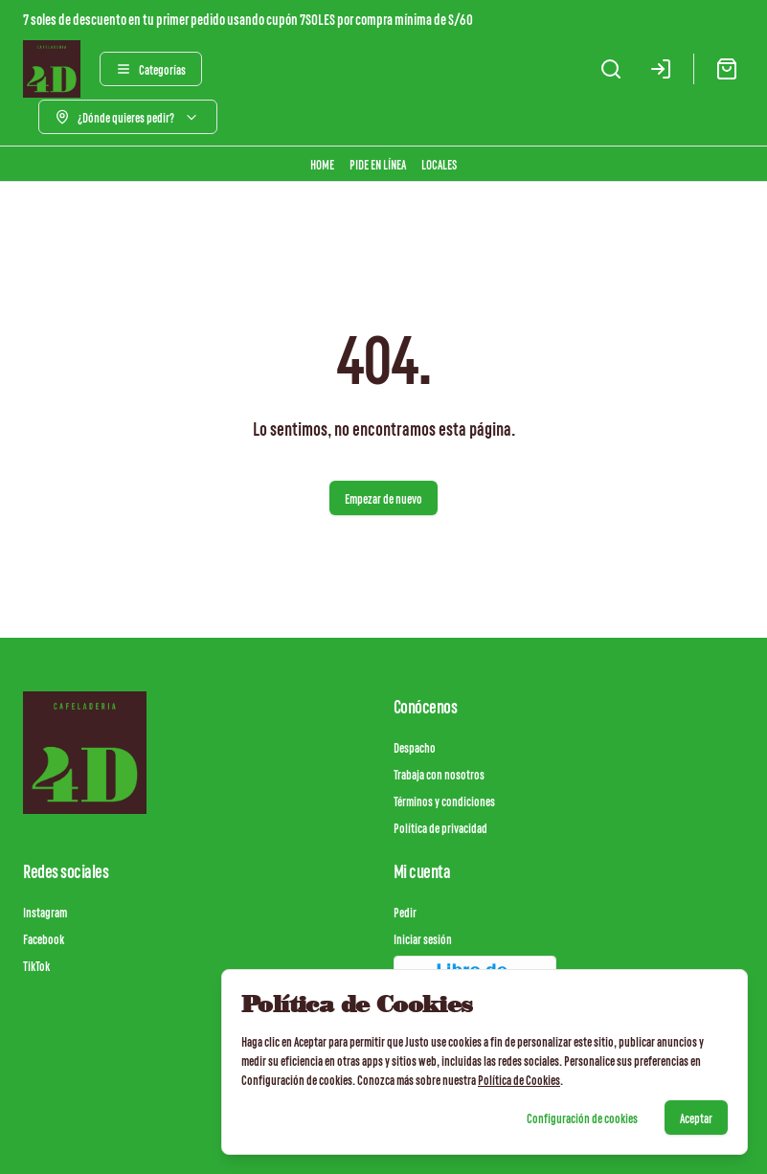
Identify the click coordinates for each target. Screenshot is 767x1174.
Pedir (405, 911)
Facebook (43, 938)
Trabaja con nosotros (439, 773)
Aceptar (696, 1117)
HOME (322, 163)
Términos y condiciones (444, 800)
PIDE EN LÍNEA (378, 163)
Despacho (415, 747)
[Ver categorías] (151, 69)
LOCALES (439, 163)
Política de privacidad (440, 827)
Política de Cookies (519, 1079)
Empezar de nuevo (383, 498)
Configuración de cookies (582, 1117)
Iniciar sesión (423, 938)
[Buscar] (611, 69)
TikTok (36, 965)
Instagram (45, 911)
